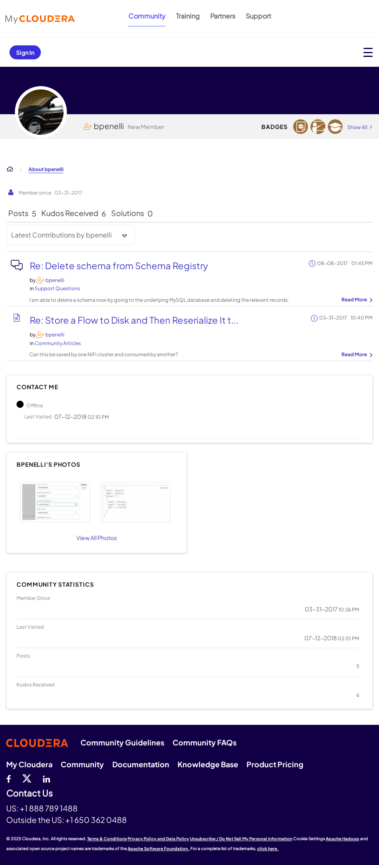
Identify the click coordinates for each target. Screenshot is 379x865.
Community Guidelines (122, 742)
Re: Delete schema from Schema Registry (119, 265)
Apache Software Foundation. (159, 848)
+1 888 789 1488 (49, 808)
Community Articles (58, 343)
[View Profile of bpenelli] (54, 280)
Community (147, 16)
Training (188, 16)
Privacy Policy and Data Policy (158, 838)
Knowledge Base (208, 764)
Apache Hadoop (342, 838)
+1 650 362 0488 (96, 820)
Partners (222, 16)
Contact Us (29, 793)
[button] (55, 502)
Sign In (25, 52)
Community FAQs (205, 742)
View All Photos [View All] (96, 537)
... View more (355, 300)
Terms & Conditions (107, 838)
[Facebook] (8, 778)
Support (258, 16)
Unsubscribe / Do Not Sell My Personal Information (241, 838)
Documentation (140, 764)
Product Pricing (274, 764)
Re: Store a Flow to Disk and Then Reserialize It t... (134, 320)
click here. (268, 848)
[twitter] (27, 778)
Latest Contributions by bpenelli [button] (61, 234)
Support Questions (57, 288)
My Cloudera (29, 764)
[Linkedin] (46, 778)
